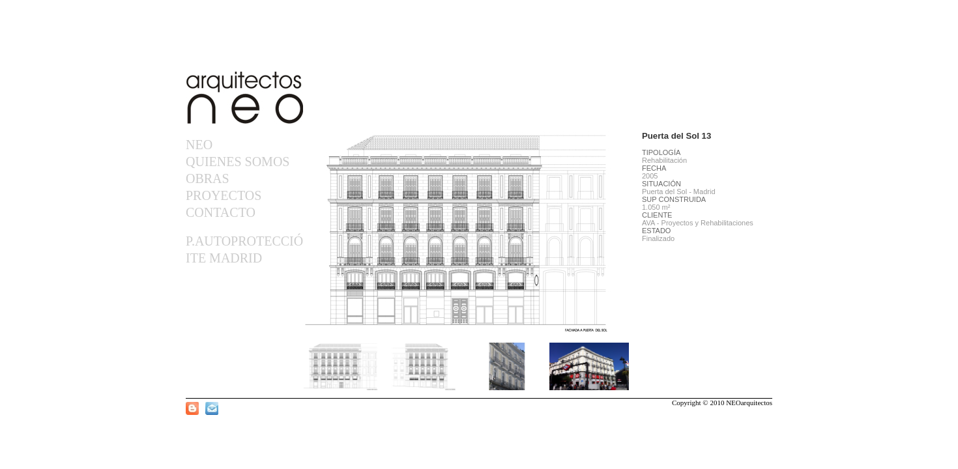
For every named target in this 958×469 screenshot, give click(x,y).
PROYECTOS (223, 195)
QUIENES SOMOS (237, 161)
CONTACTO (220, 212)
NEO (199, 144)
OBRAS (207, 178)
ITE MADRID (224, 258)
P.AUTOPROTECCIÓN (243, 241)
